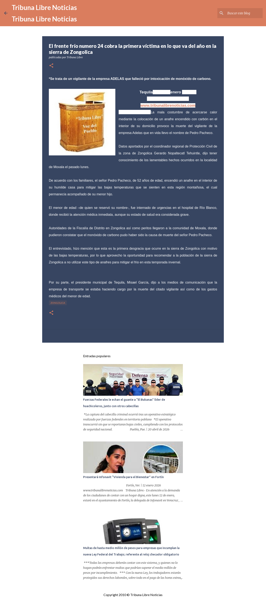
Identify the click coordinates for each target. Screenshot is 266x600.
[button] (51, 66)
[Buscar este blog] (241, 13)
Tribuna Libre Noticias (44, 7)
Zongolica (57, 302)
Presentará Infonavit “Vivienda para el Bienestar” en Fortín (123, 477)
